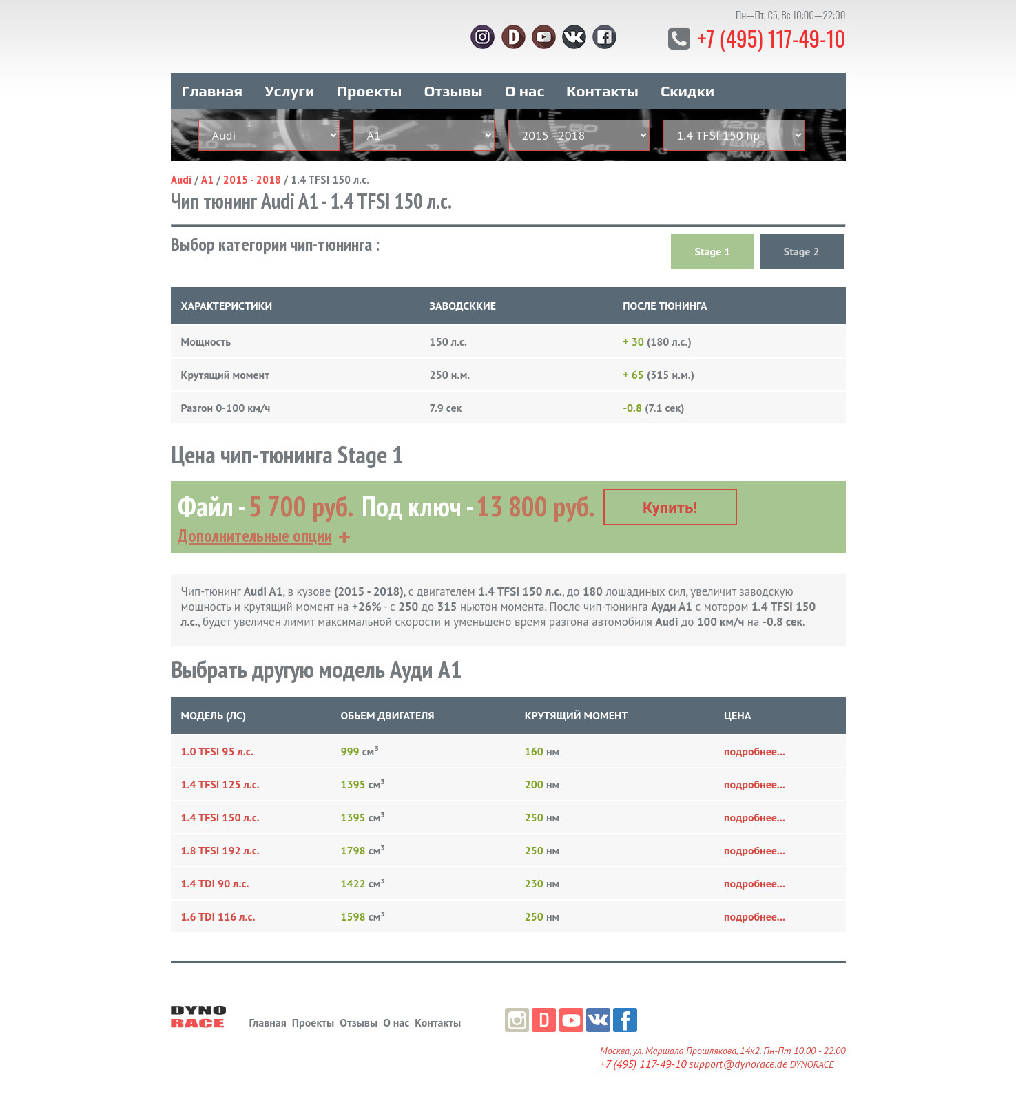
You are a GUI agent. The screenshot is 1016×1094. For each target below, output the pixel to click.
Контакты (602, 88)
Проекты (369, 88)
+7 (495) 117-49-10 (770, 37)
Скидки (687, 88)
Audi (181, 177)
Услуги (289, 88)
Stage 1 (713, 248)
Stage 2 (802, 248)
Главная (212, 88)
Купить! (670, 503)
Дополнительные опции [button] (255, 531)
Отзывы (453, 88)
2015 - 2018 (252, 177)
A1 (207, 177)
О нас (524, 88)
